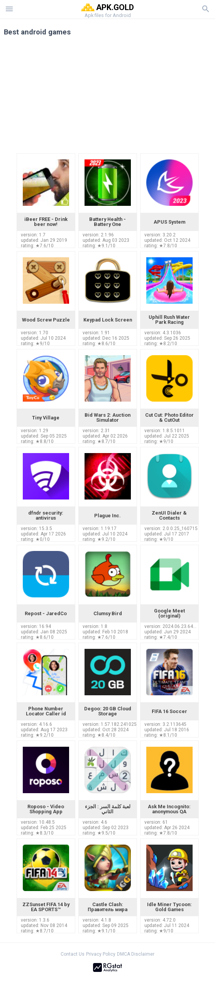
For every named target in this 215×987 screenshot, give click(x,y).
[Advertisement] (107, 97)
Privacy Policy (100, 954)
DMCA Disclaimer (135, 954)
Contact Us (73, 954)
